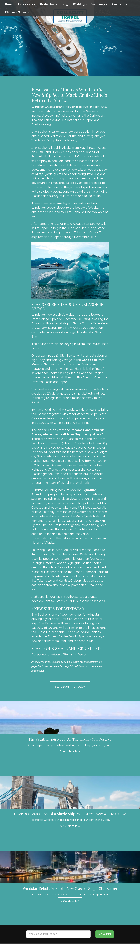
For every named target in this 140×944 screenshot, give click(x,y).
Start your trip (105, 934)
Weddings (80, 4)
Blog (65, 4)
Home (9, 4)
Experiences (26, 4)
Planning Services (17, 12)
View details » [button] (70, 751)
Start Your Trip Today (70, 686)
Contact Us (119, 4)
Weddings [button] (99, 4)
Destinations (48, 4)
